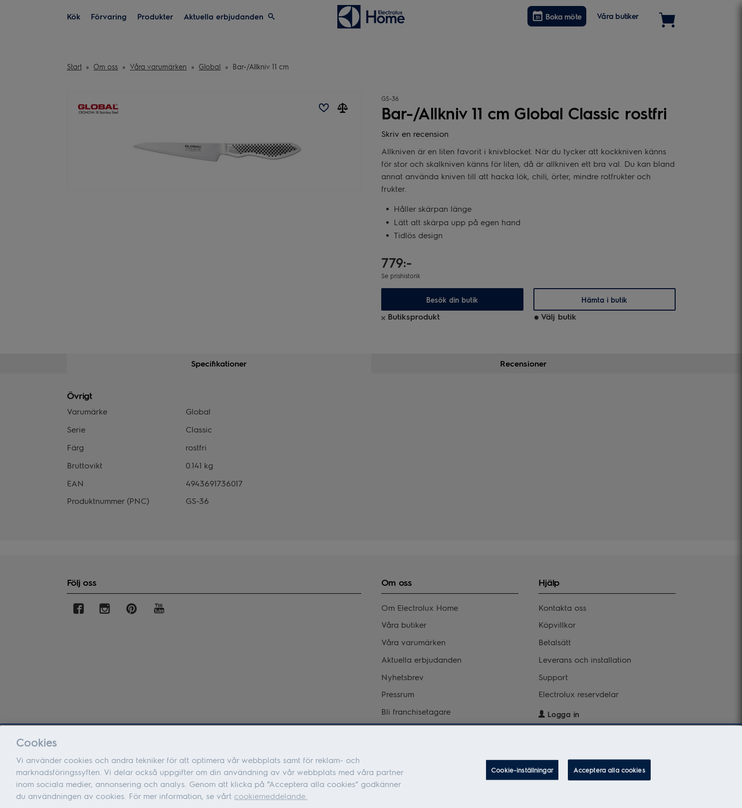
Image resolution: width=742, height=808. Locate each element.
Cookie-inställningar (522, 781)
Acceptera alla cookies (609, 781)
